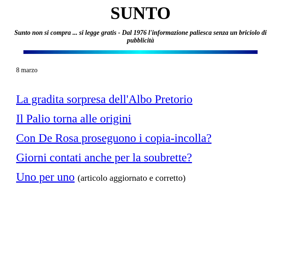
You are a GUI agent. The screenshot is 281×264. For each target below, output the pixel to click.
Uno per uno (45, 176)
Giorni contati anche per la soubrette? (104, 157)
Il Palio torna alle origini (73, 118)
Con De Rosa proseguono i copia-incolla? (113, 137)
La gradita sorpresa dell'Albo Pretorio (104, 99)
